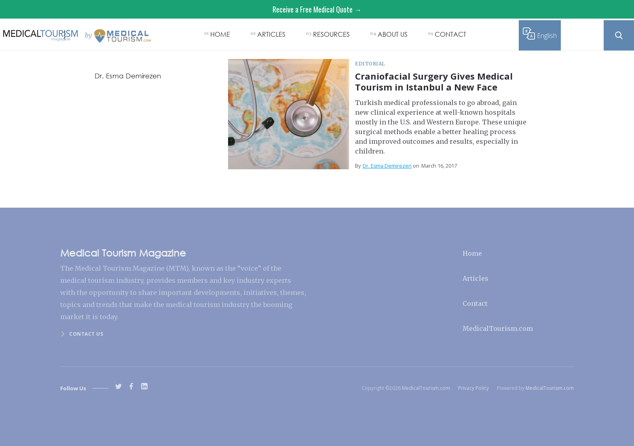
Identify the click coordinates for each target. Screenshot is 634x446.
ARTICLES (271, 34)
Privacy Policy (473, 388)
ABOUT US (393, 34)
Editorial (370, 64)
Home (472, 253)
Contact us (86, 333)
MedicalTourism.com (498, 328)
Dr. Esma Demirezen (387, 165)
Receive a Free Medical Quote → (317, 9)
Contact (475, 303)
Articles (475, 278)
